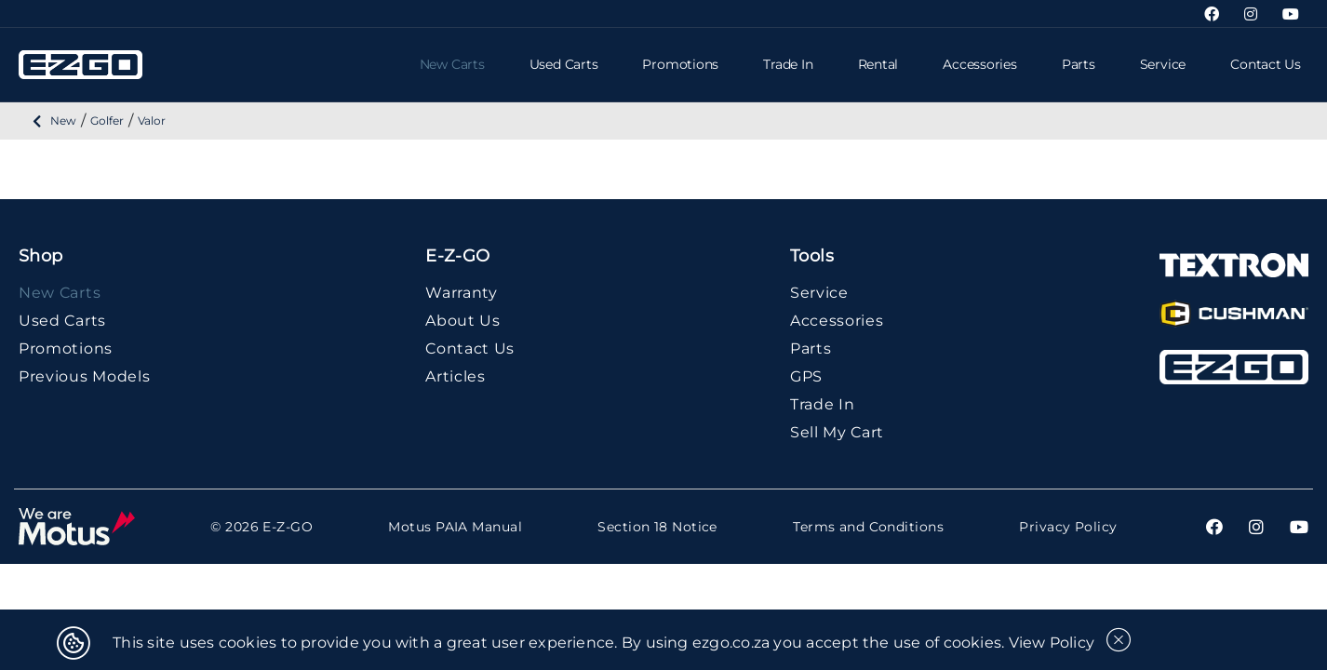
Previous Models (84, 376)
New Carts (452, 64)
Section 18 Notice (657, 527)
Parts (1078, 64)
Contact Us (1265, 64)
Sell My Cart (837, 432)
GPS (806, 376)
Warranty (461, 293)
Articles (455, 376)
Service (1163, 64)
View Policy (1052, 642)
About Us (463, 320)
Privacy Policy (1068, 527)
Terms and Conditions (868, 527)
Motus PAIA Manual (454, 527)
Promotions (680, 64)
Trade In (787, 64)
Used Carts (563, 64)
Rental (878, 64)
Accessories (980, 64)
